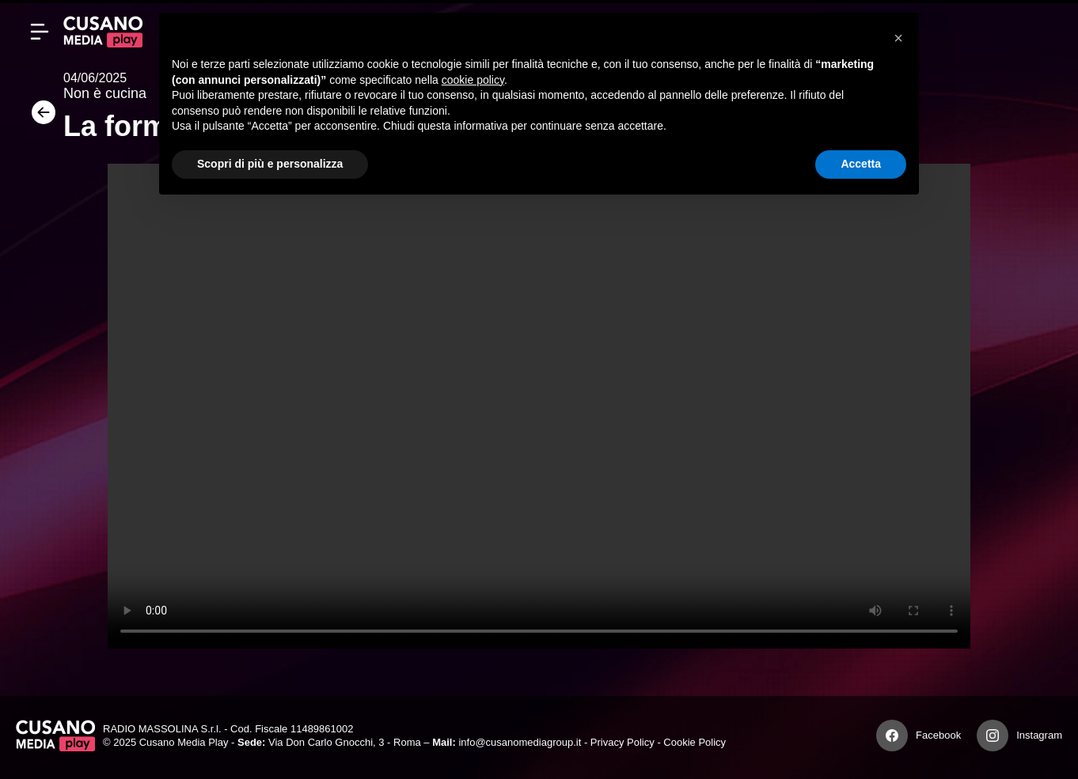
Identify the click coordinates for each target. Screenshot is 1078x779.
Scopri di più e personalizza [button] (270, 163)
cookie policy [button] (473, 80)
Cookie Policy (694, 742)
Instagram (1039, 735)
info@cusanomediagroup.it (519, 742)
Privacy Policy (622, 742)
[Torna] (39, 117)
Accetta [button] (861, 163)
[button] (898, 38)
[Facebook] (892, 735)
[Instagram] (992, 735)
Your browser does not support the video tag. (539, 406)
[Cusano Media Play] (102, 31)
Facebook (938, 735)
